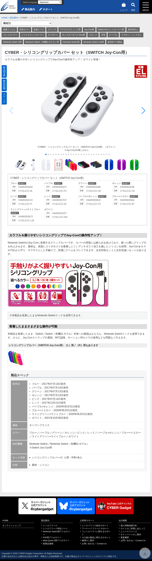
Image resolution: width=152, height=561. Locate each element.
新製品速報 (48, 543)
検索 (133, 6)
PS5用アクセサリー (52, 537)
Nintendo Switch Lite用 (93, 42)
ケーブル (113, 35)
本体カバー (24, 29)
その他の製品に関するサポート (96, 537)
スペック (4, 98)
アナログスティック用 (70, 29)
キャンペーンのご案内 (131, 534)
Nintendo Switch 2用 (12, 42)
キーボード (53, 35)
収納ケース (39, 29)
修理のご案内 (88, 540)
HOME (5, 18)
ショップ (123, 6)
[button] (143, 110)
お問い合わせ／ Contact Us (94, 543)
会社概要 (123, 520)
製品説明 (4, 85)
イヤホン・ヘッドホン (131, 35)
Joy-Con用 (89, 29)
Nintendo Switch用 (71, 42)
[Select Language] (50, 2)
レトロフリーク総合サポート (95, 525)
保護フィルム (9, 29)
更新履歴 (125, 537)
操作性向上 (133, 29)
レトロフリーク (50, 525)
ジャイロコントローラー (32, 35)
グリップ (52, 29)
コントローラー (10, 35)
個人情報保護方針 (129, 525)
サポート (48, 9)
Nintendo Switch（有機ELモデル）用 (42, 42)
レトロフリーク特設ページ (55, 528)
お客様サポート (87, 520)
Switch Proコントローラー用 (111, 29)
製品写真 (4, 71)
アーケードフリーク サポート (95, 528)
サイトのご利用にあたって (133, 528)
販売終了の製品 (115, 42)
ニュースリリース (129, 531)
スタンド (93, 35)
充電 (103, 35)
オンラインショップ (11, 525)
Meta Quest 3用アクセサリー (56, 540)
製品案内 (30, 9)
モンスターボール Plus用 (73, 35)
